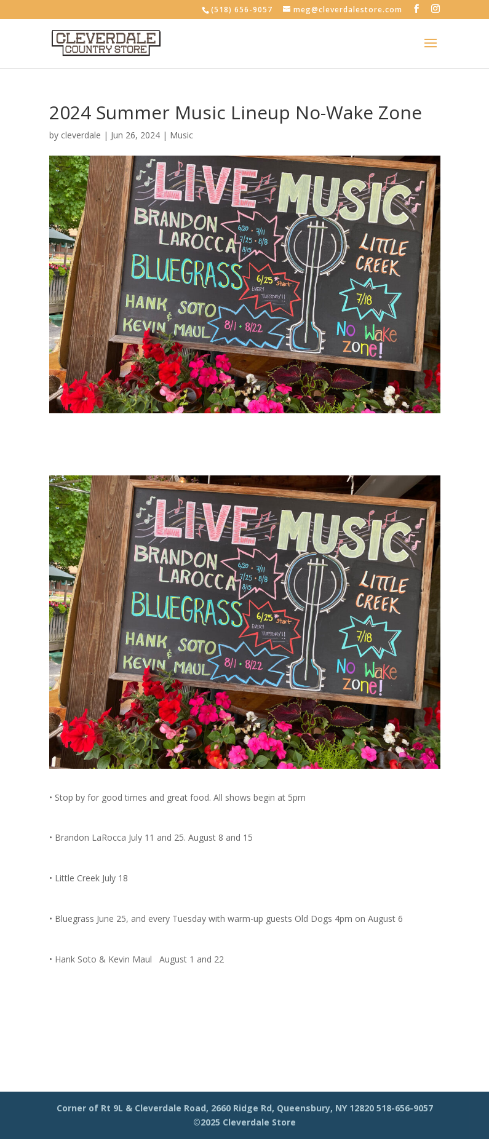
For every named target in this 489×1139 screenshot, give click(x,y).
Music (181, 135)
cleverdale (81, 135)
